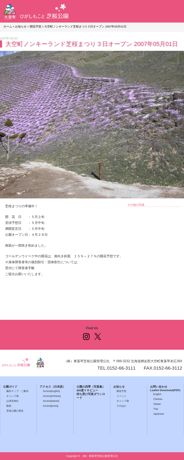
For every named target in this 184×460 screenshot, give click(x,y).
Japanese (158, 413)
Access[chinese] (52, 396)
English (157, 394)
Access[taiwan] (51, 401)
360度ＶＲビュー (87, 390)
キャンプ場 (12, 396)
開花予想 (121, 391)
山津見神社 (12, 401)
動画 (8, 405)
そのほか (121, 405)
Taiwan (157, 404)
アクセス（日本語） (52, 386)
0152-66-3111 (121, 368)
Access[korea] (50, 405)
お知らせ (119, 386)
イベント (121, 396)
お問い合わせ (158, 386)
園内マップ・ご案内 (17, 391)
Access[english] (51, 391)
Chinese (157, 399)
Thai (155, 409)
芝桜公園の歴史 (15, 410)
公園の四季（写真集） (90, 386)
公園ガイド (10, 386)
